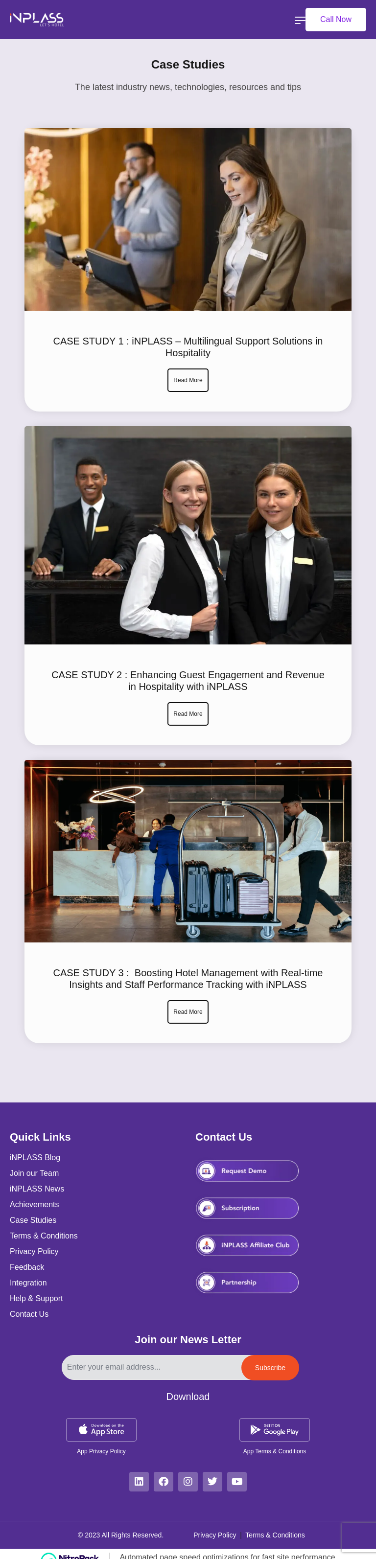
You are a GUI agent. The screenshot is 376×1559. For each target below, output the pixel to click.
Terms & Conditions (275, 1535)
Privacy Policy (215, 1535)
